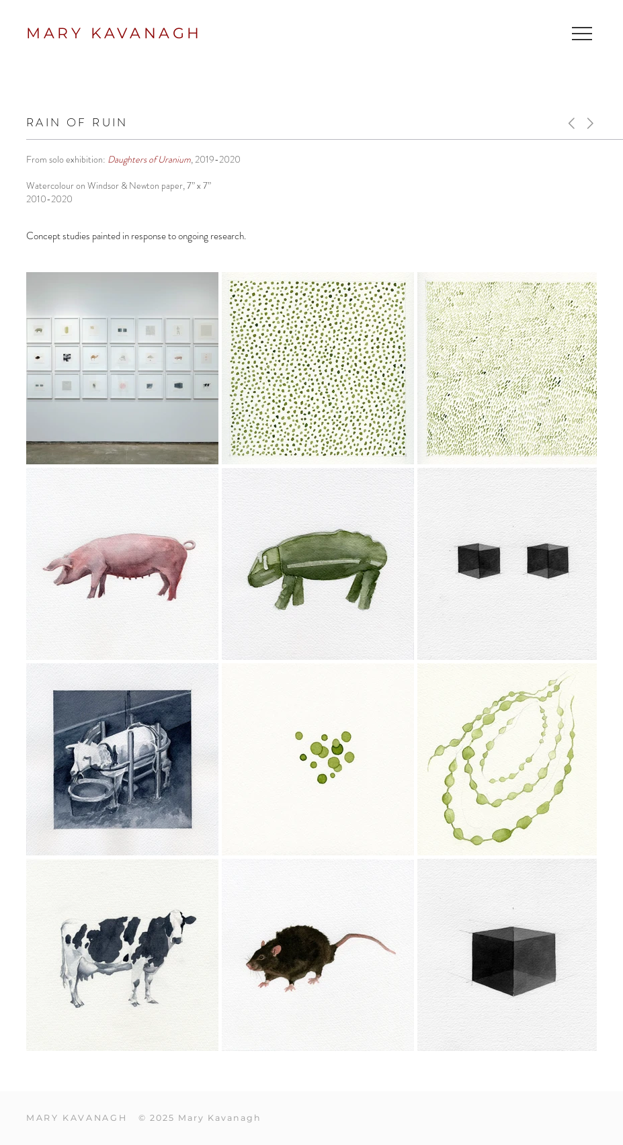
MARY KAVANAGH (114, 33)
